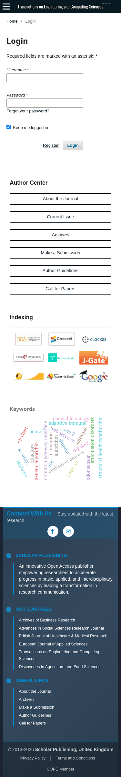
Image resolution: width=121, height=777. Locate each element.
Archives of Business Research (47, 620)
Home (12, 21)
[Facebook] (52, 531)
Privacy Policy (32, 758)
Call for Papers (60, 288)
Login (73, 145)
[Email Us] (68, 531)
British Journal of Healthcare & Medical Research (63, 636)
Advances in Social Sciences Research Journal (61, 628)
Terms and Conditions (75, 758)
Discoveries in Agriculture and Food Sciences (59, 667)
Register (50, 145)
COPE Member (60, 769)
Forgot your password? (27, 111)
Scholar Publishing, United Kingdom (74, 749)
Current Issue (60, 216)
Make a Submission (60, 252)
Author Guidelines (60, 270)
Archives (60, 234)
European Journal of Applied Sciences (53, 644)
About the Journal (60, 198)
